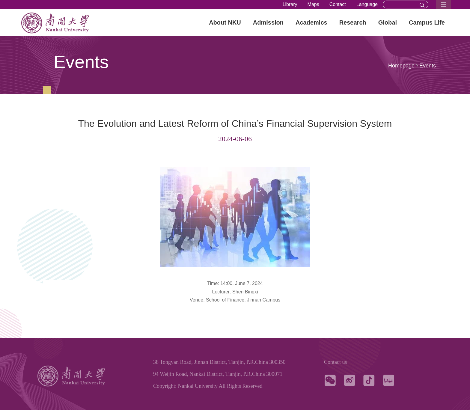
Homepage (401, 66)
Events (427, 66)
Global (387, 22)
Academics (311, 22)
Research (352, 22)
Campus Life (427, 22)
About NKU (225, 22)
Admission (268, 22)
